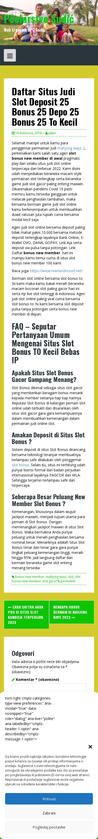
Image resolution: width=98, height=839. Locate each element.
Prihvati (49, 798)
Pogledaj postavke (49, 827)
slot (70, 577)
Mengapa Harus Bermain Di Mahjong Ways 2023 (70, 612)
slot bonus (20, 464)
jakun (52, 133)
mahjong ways (56, 577)
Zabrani (49, 812)
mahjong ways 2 (71, 148)
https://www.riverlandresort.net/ (56, 270)
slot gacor (49, 581)
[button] (90, 746)
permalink (67, 581)
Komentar (37, 679)
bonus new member (29, 577)
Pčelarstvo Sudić (39, 18)
